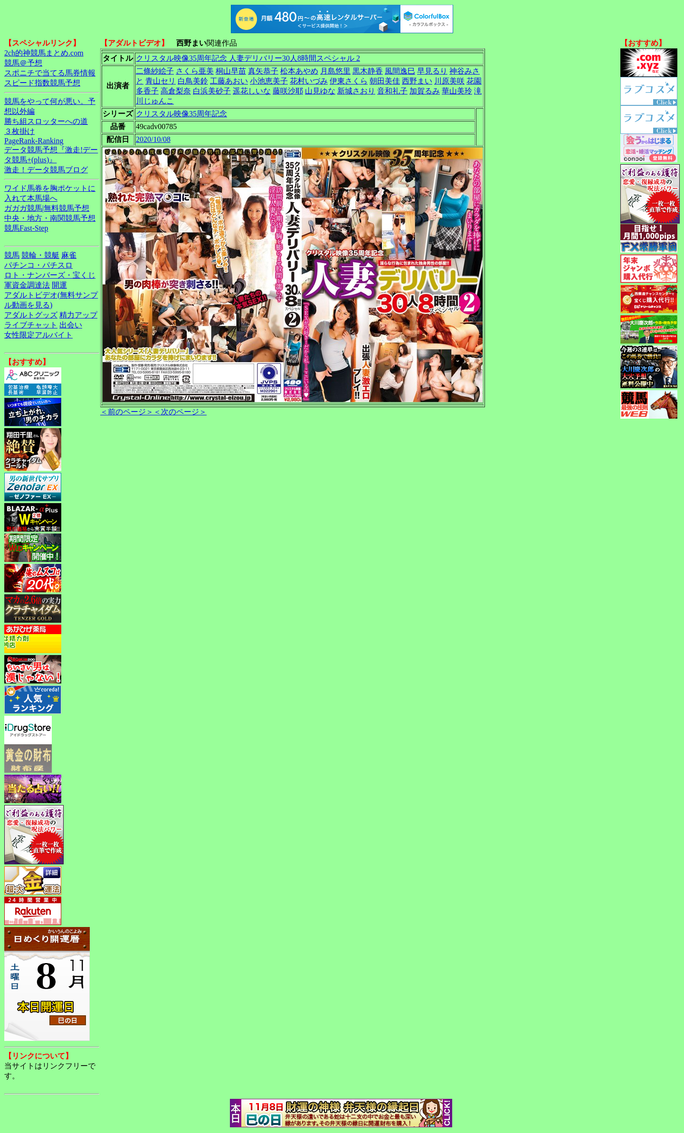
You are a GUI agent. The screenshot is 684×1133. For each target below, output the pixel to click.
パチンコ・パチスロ (38, 265)
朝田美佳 (385, 81)
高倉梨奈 (176, 91)
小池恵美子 (269, 81)
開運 (59, 285)
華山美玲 (457, 91)
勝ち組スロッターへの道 (46, 121)
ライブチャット (30, 325)
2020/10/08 (153, 139)
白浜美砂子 (212, 91)
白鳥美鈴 (193, 81)
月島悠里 (335, 71)
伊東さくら (349, 81)
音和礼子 (392, 91)
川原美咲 (449, 81)
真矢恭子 (263, 71)
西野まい (417, 81)
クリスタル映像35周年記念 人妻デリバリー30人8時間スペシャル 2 (248, 58)
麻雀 (68, 255)
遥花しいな (252, 91)
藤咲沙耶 (288, 91)
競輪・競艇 (40, 255)
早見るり (432, 71)
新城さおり (356, 91)
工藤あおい (229, 81)
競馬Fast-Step (26, 228)
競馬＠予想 (23, 63)
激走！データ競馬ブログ (46, 170)
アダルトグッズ (30, 315)
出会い (70, 325)
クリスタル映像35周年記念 (181, 114)
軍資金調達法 (27, 285)
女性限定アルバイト (38, 335)
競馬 (11, 255)
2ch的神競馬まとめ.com (44, 53)
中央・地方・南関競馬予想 (49, 218)
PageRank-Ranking (33, 141)
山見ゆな (320, 91)
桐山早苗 (231, 71)
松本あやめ (299, 71)
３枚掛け (19, 131)
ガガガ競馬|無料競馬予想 (46, 208)
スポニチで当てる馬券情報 (49, 73)
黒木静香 (367, 71)
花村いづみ (309, 81)
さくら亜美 (195, 71)
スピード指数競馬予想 (42, 83)
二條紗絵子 (155, 71)
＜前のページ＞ (126, 412)
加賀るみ (424, 91)
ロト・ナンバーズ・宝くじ (49, 275)
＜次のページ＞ (180, 412)
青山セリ (160, 81)
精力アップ (78, 315)
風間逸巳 (400, 71)
